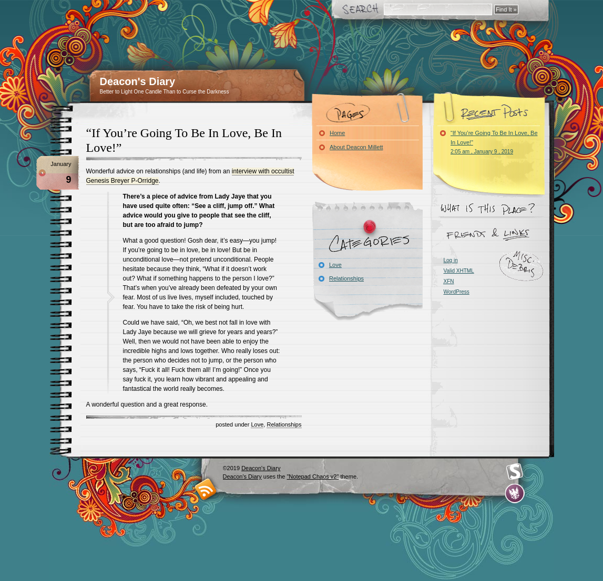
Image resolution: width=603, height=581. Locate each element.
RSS (206, 488)
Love (257, 424)
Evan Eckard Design (515, 493)
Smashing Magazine (514, 471)
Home (337, 133)
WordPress (456, 292)
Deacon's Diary (138, 81)
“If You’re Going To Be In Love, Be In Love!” (494, 142)
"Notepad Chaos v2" (313, 476)
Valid (459, 271)
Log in (451, 260)
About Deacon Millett (356, 147)
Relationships (284, 424)
